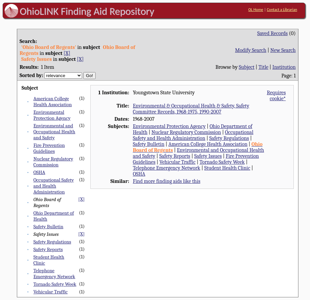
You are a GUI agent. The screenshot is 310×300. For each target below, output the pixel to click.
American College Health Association (52, 101)
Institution (284, 67)
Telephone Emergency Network (54, 273)
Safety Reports (48, 249)
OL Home (255, 9)
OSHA (39, 172)
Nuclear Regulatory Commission (53, 162)
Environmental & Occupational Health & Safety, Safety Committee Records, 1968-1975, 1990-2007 (191, 109)
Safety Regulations (52, 242)
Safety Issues (208, 156)
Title (263, 67)
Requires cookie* (276, 96)
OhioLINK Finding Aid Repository (87, 11)
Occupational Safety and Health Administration (53, 186)
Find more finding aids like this (166, 181)
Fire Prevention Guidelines (49, 148)
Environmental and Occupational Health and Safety (54, 132)
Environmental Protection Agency (51, 115)
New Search (283, 50)
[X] (67, 53)
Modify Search (250, 50)
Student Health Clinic (227, 168)
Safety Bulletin (48, 227)
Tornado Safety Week (54, 284)
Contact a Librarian (282, 9)
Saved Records (272, 33)
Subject (246, 67)
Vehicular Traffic (50, 292)
